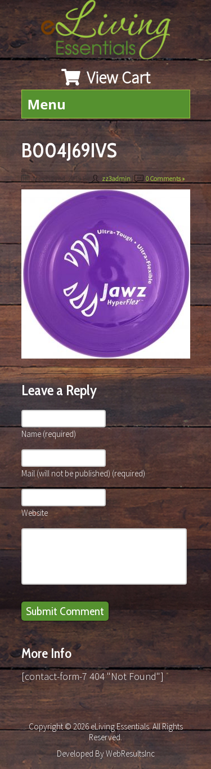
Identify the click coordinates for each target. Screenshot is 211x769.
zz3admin (116, 178)
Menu (47, 104)
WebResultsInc (130, 753)
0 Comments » (165, 178)
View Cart (105, 77)
